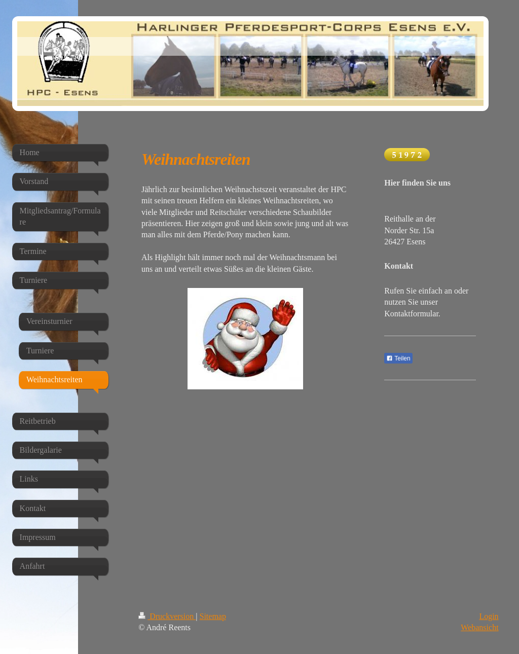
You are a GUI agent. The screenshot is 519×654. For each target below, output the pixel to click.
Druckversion (167, 616)
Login (488, 616)
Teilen (398, 358)
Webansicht (479, 627)
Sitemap (213, 616)
